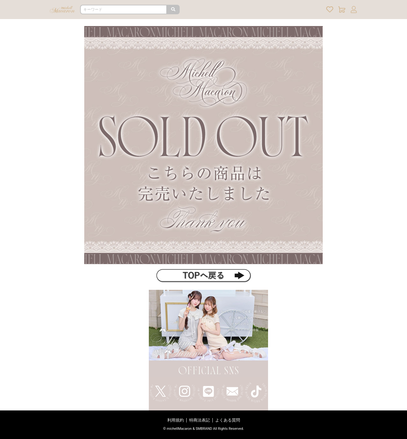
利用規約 (175, 420)
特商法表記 (199, 420)
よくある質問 (227, 420)
